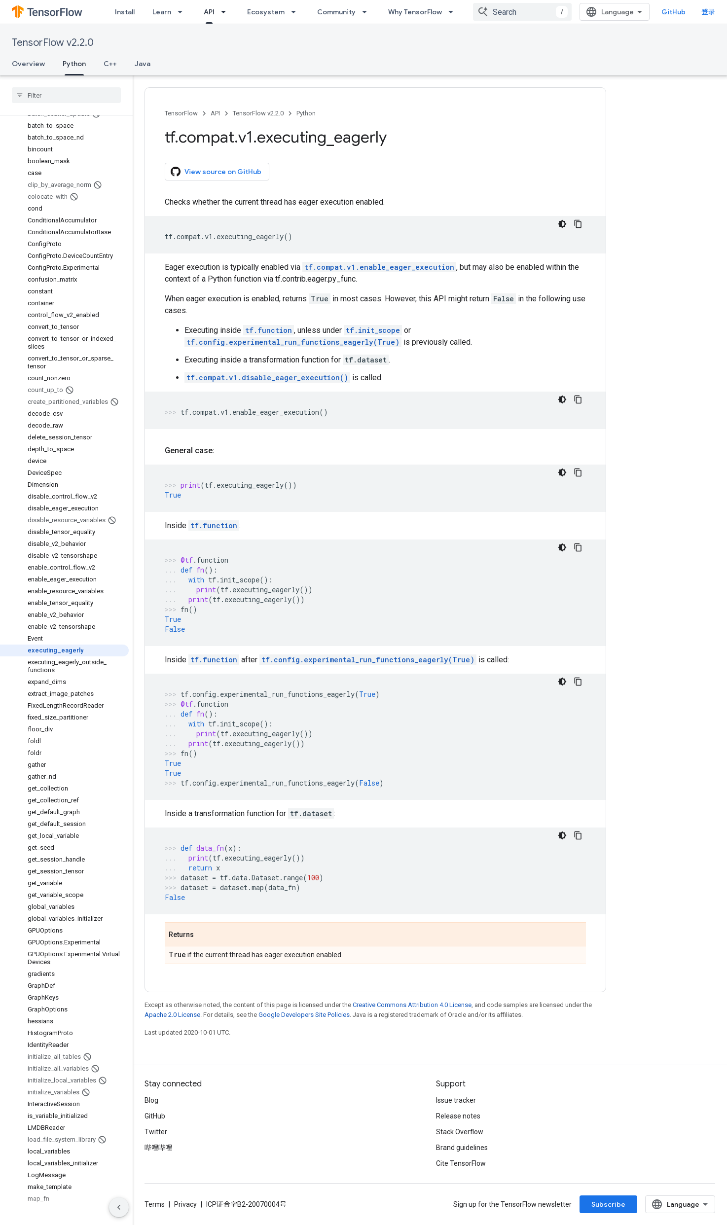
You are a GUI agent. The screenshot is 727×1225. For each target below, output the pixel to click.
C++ (110, 63)
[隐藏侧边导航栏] (119, 1207)
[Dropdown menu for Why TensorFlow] (454, 12)
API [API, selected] (209, 11)
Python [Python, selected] (74, 63)
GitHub (695, 11)
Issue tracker (456, 1100)
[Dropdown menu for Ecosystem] (296, 12)
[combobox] (614, 12)
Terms (155, 1204)
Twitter (156, 1132)
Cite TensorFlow (461, 1163)
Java (142, 63)
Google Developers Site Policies (304, 1014)
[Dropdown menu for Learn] (183, 12)
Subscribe (678, 1204)
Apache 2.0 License (172, 1014)
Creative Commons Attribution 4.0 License (412, 1005)
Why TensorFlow (415, 11)
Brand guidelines (462, 1148)
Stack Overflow (459, 1132)
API (215, 113)
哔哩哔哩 (158, 1148)
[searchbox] (66, 95)
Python (306, 113)
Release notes (458, 1116)
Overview (28, 63)
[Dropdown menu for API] (226, 12)
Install (125, 11)
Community (336, 11)
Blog (151, 1100)
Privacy (185, 1204)
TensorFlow (181, 113)
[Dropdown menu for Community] (367, 12)
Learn (161, 11)
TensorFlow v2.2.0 (53, 42)
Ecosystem (266, 11)
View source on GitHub (216, 172)
